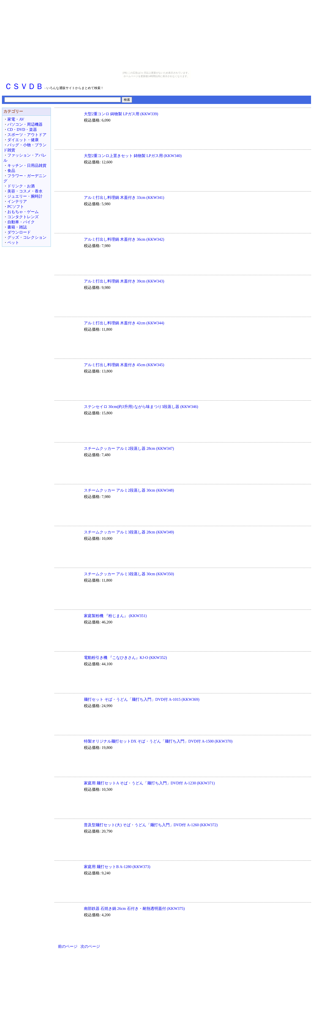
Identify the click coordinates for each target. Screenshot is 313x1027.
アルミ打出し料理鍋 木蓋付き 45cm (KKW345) (124, 365)
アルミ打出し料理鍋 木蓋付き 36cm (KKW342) (124, 239)
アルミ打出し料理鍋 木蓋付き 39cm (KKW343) (124, 281)
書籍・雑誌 (17, 227)
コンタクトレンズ (23, 217)
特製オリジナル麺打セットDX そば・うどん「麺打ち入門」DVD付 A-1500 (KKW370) (158, 741)
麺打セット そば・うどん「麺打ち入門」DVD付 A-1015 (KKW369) (141, 699)
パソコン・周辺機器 (25, 124)
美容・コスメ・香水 (25, 191)
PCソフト (15, 206)
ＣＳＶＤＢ (24, 86)
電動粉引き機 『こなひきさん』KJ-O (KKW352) (125, 657)
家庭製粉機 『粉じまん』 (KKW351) (115, 616)
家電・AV (15, 119)
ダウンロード (19, 232)
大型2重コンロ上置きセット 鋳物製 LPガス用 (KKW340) (133, 156)
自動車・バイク (21, 222)
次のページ (90, 946)
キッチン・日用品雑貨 (26, 165)
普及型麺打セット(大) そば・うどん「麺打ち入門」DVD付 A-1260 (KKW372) (151, 825)
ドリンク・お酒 (21, 186)
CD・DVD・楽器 (22, 129)
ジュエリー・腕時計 (25, 196)
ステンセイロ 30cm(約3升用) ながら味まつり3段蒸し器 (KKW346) (141, 407)
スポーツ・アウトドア (26, 135)
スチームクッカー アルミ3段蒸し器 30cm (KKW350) (129, 574)
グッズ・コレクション (26, 237)
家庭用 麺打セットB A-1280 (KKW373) (117, 867)
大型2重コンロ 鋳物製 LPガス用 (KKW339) (121, 114)
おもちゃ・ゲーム (23, 212)
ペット (13, 242)
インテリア (17, 201)
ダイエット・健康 (23, 140)
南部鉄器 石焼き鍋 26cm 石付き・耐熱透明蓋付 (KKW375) (134, 908)
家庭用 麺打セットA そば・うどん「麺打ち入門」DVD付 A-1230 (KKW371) (149, 783)
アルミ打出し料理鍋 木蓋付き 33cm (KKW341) (124, 197)
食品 (11, 171)
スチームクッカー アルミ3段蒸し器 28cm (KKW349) (129, 532)
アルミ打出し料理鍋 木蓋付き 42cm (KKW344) (124, 323)
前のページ (68, 946)
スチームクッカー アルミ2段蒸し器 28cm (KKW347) (129, 448)
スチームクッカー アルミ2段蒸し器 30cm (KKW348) (129, 490)
